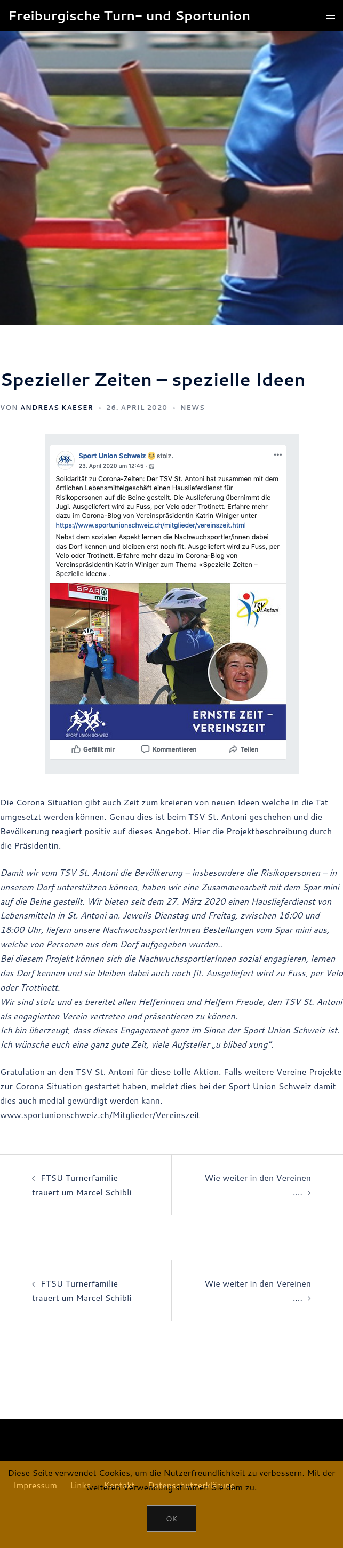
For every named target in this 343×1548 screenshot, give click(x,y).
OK (171, 1518)
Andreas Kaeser (56, 407)
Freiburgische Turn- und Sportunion (129, 15)
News (192, 407)
